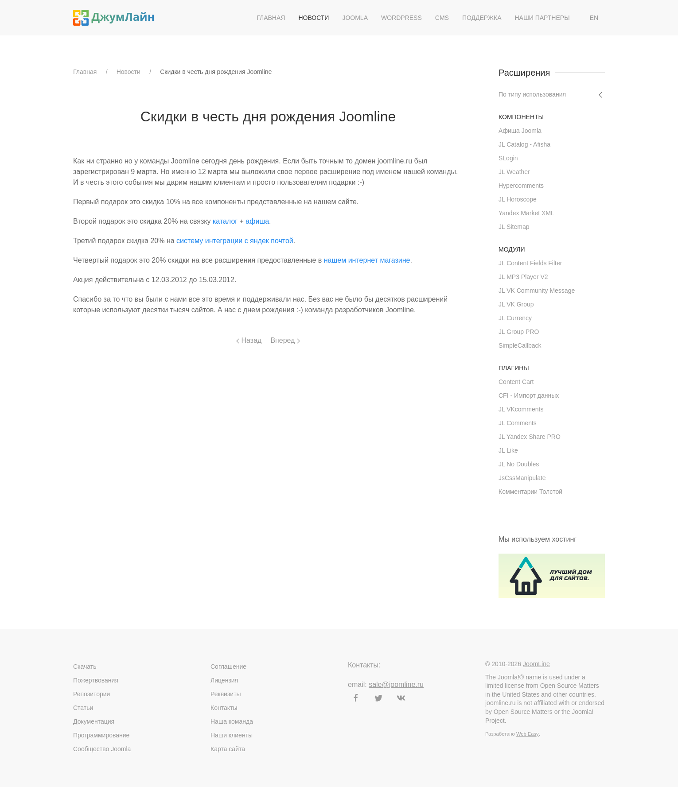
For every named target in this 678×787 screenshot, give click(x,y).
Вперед (285, 340)
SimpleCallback (520, 345)
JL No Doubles (519, 464)
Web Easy (527, 734)
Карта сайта (227, 748)
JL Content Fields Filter (530, 263)
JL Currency (515, 318)
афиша (257, 221)
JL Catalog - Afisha (524, 144)
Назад (248, 340)
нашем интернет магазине (367, 260)
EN (594, 17)
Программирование (101, 735)
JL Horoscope (518, 199)
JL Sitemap (514, 226)
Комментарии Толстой (530, 491)
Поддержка (482, 17)
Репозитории (91, 694)
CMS (442, 17)
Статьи (83, 707)
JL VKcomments (521, 409)
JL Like (508, 450)
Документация (93, 721)
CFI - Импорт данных (529, 395)
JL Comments (518, 422)
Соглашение (228, 666)
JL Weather (514, 171)
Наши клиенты (231, 735)
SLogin (508, 158)
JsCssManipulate (522, 477)
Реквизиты (225, 694)
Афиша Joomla (520, 130)
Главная (271, 17)
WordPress (401, 17)
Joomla (355, 17)
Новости (313, 17)
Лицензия (224, 680)
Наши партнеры (541, 17)
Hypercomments (521, 185)
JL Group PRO (519, 331)
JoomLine (536, 663)
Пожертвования (95, 680)
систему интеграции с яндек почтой (234, 240)
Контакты (223, 707)
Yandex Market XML (526, 213)
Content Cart (516, 381)
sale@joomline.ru (396, 684)
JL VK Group (516, 304)
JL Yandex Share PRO (530, 436)
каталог (225, 221)
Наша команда (231, 721)
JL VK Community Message (537, 290)
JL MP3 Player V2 (523, 276)
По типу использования (532, 94)
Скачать (85, 666)
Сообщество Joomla (102, 748)
